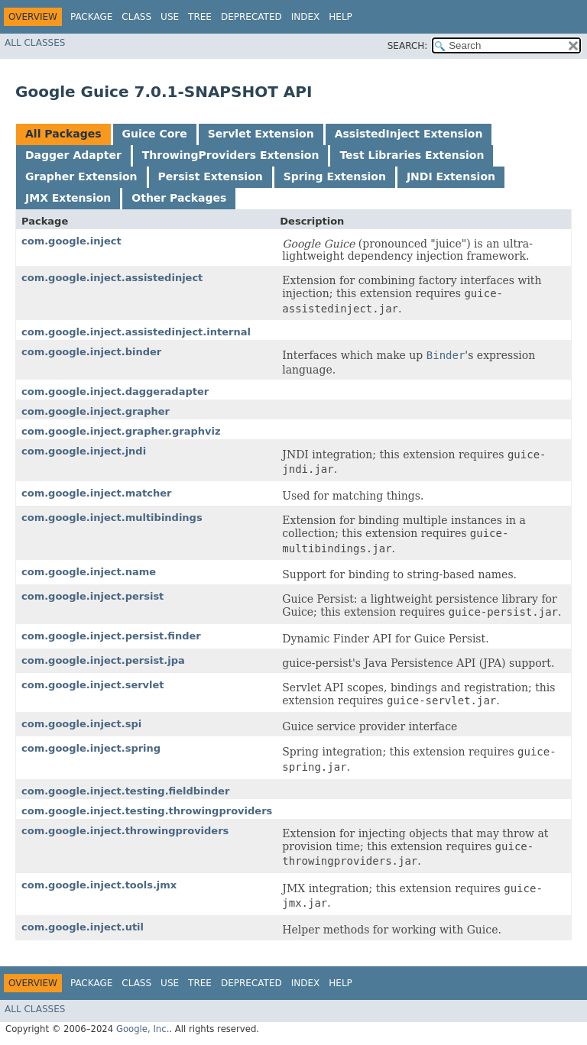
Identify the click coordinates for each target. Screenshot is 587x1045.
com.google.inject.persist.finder (111, 636)
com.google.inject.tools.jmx (99, 885)
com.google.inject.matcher (96, 493)
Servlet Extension (261, 134)
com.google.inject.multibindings (112, 517)
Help (340, 16)
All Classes (35, 42)
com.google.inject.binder (91, 352)
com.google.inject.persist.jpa (103, 660)
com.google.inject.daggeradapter (115, 391)
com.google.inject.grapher (95, 411)
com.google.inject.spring (91, 748)
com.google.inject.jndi (83, 451)
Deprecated (251, 16)
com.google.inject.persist (92, 596)
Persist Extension (210, 176)
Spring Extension (335, 176)
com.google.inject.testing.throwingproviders (146, 811)
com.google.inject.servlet (92, 685)
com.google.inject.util (82, 927)
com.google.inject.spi (81, 724)
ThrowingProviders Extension (230, 155)
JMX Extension (68, 198)
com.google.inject (71, 241)
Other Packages (178, 198)
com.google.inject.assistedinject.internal (136, 332)
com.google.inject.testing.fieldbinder (125, 791)
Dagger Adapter (73, 155)
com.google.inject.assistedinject (112, 277)
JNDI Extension (451, 176)
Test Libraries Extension (411, 155)
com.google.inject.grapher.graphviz (121, 431)
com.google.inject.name (88, 572)
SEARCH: (408, 45)
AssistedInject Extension (409, 134)
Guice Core (154, 134)
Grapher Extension (81, 176)
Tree (200, 16)
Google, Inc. (142, 1029)
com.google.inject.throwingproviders (125, 830)
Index (305, 16)
